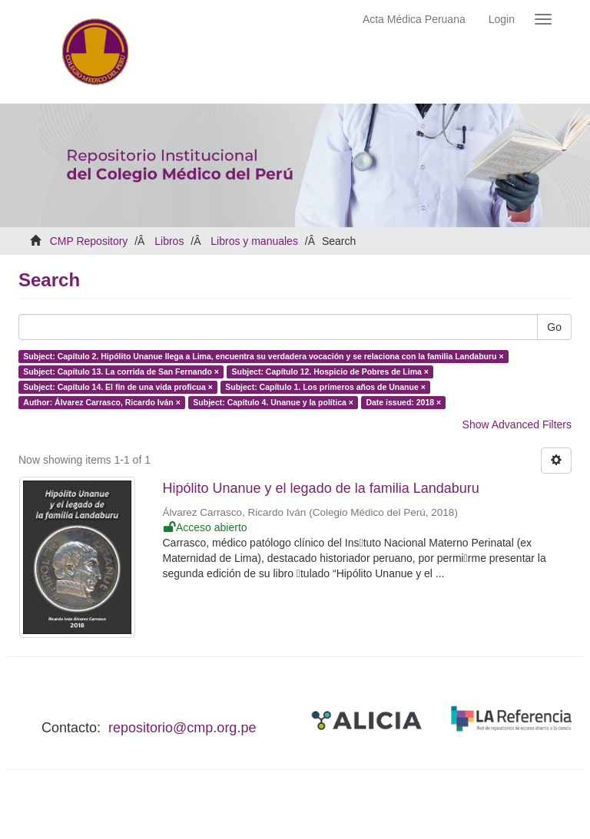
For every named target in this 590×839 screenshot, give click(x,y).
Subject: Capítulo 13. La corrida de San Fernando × (121, 371)
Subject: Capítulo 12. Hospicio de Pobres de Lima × (329, 371)
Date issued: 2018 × (403, 402)
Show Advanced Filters (517, 424)
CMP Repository (89, 241)
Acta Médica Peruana (414, 19)
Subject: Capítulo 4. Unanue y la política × (273, 402)
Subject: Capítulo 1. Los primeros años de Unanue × (325, 386)
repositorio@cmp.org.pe (182, 727)
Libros (169, 241)
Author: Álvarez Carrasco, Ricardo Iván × (102, 402)
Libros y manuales (254, 241)
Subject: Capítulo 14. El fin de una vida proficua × (118, 386)
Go (554, 327)
